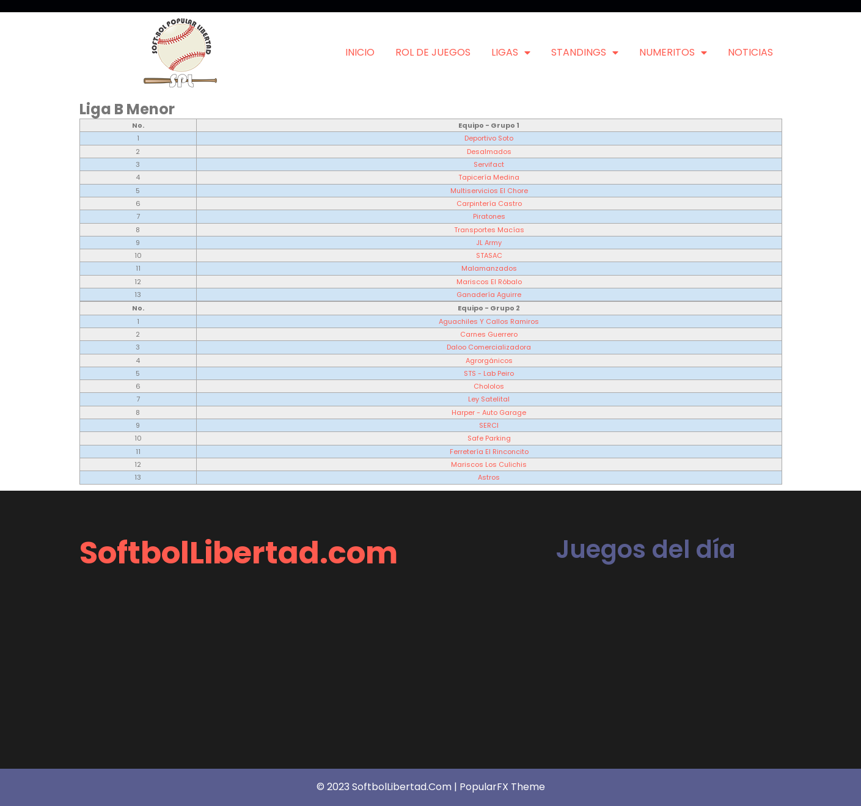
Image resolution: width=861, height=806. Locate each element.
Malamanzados (489, 268)
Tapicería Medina (488, 177)
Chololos (489, 386)
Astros (489, 477)
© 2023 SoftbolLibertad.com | (388, 787)
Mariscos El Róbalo (489, 282)
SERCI (489, 425)
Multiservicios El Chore (489, 191)
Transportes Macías (489, 230)
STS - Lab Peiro (489, 373)
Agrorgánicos (489, 360)
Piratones (489, 216)
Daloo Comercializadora (489, 347)
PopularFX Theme (502, 787)
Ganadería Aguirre (488, 294)
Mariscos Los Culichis (489, 464)
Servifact (489, 164)
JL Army (489, 242)
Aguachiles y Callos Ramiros (489, 321)
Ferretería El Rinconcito (489, 451)
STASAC (489, 255)
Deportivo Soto (488, 138)
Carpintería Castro (489, 203)
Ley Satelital (489, 399)
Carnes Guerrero (489, 334)
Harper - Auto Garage (489, 412)
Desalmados (489, 151)
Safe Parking (489, 438)
